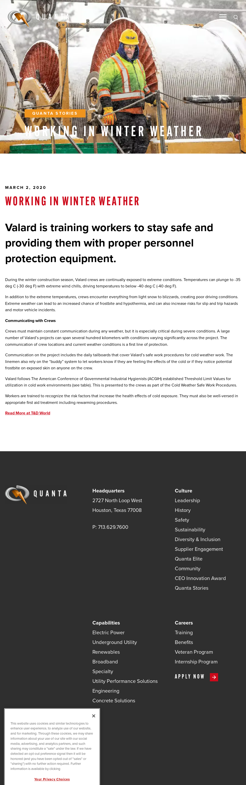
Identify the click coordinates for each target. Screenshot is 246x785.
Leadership (187, 500)
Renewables (106, 652)
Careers (184, 623)
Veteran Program (194, 652)
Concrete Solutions (113, 700)
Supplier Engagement (199, 549)
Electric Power (108, 632)
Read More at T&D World (27, 413)
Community (187, 568)
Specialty (102, 671)
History (183, 510)
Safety (182, 520)
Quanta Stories (55, 113)
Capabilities (106, 623)
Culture (183, 490)
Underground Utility (114, 642)
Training (184, 632)
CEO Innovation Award (200, 578)
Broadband (105, 661)
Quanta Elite (188, 559)
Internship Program (196, 661)
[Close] (93, 728)
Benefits (184, 642)
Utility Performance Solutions (125, 681)
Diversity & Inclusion (197, 539)
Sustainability (190, 529)
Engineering (105, 691)
